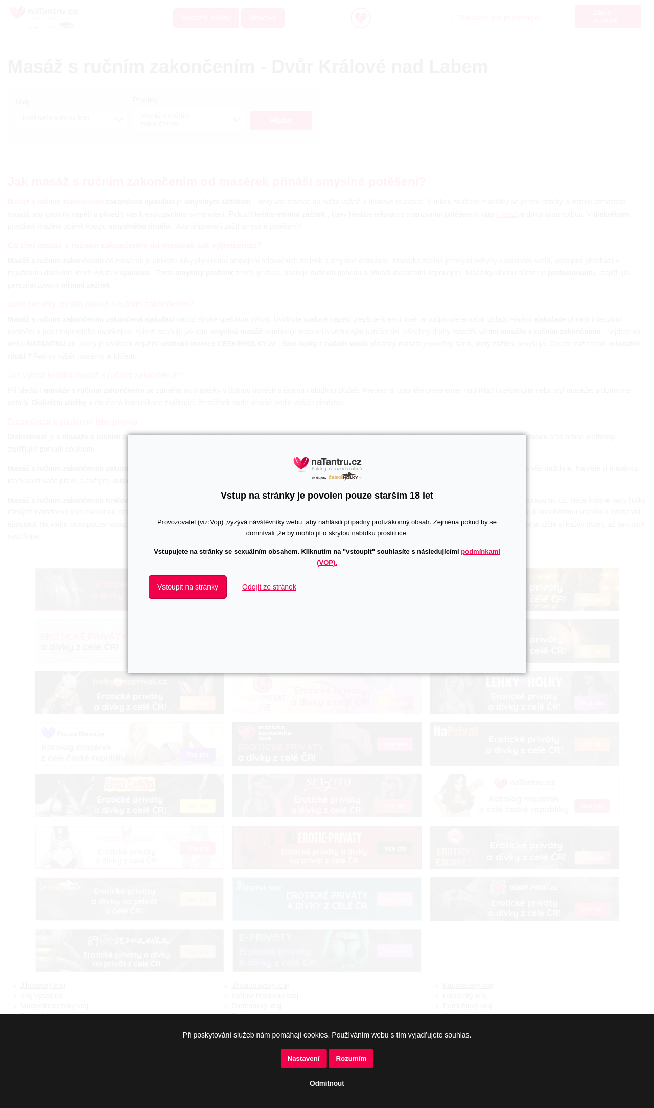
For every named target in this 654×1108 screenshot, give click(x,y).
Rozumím (351, 1059)
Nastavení (304, 1059)
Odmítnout (327, 1083)
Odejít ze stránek (269, 587)
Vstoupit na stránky (187, 587)
